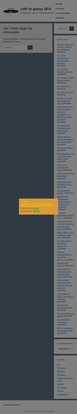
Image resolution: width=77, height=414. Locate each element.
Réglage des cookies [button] (26, 211)
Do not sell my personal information (30, 208)
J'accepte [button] (36, 211)
